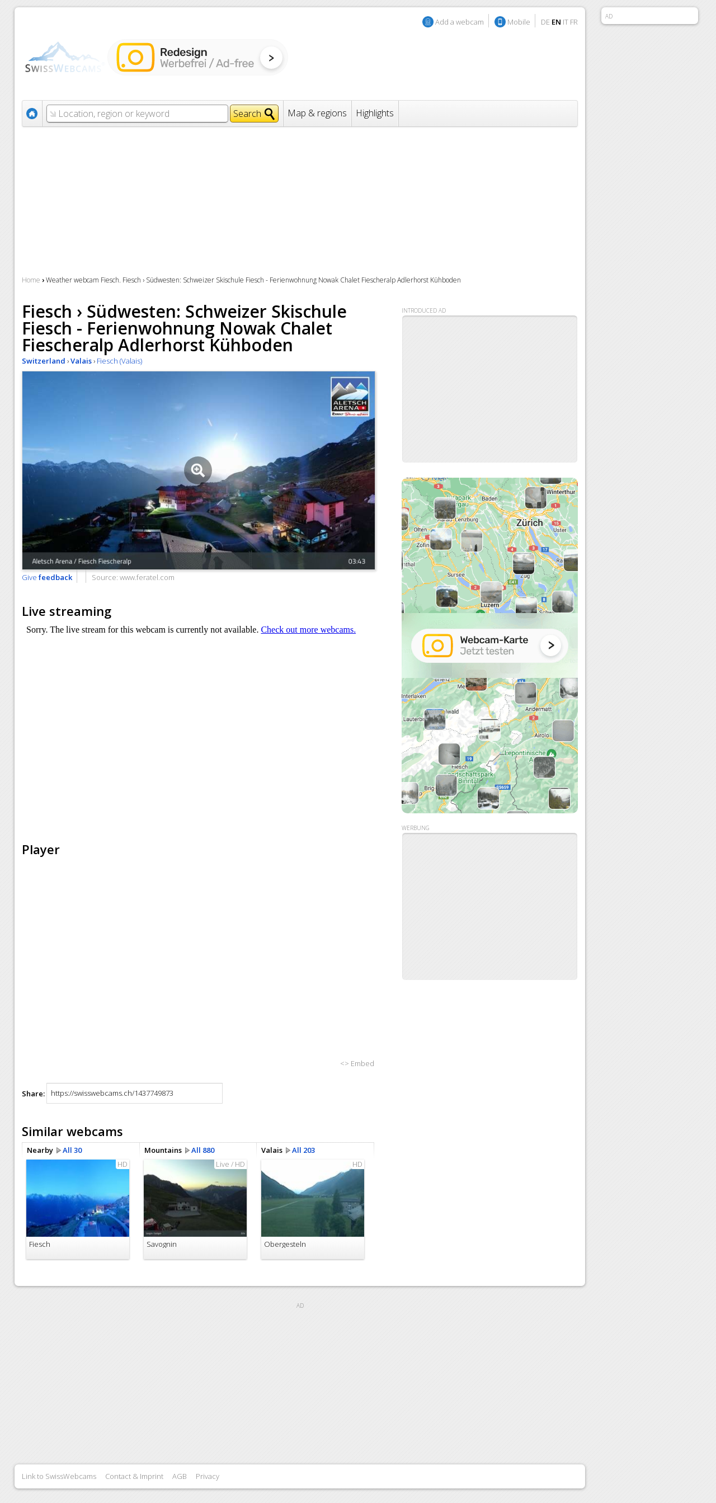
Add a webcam (459, 22)
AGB (179, 1476)
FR (574, 22)
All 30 (72, 1150)
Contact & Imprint (134, 1476)
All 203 (303, 1150)
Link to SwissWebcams (59, 1476)
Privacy (207, 1476)
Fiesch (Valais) (119, 361)
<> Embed (357, 1063)
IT (565, 22)
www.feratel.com (147, 577)
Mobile (518, 22)
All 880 (202, 1150)
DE (545, 22)
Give (47, 577)
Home (31, 280)
